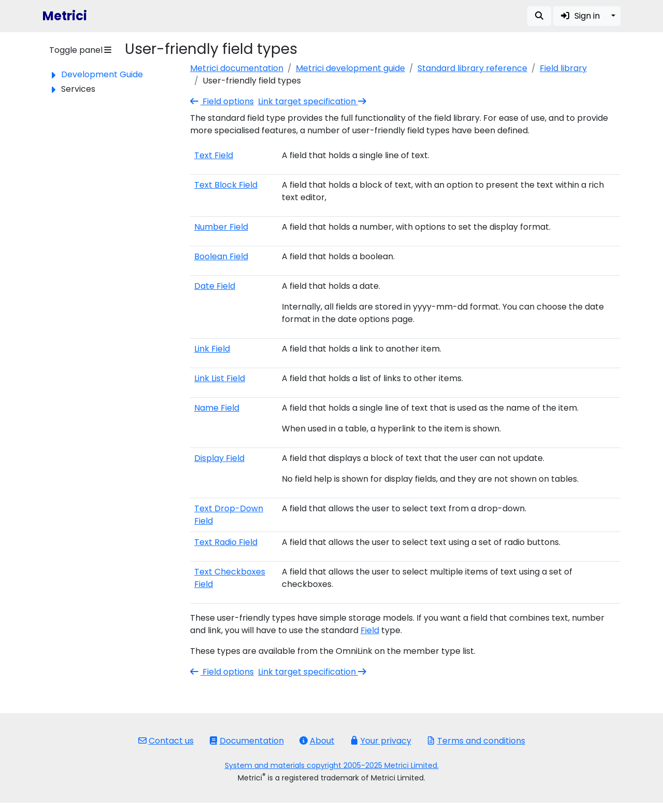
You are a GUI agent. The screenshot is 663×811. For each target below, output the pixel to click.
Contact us (166, 741)
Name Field (216, 408)
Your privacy (380, 741)
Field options (222, 101)
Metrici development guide (350, 68)
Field (370, 630)
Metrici (64, 15)
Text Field (213, 155)
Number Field (221, 227)
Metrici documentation (236, 68)
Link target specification (313, 101)
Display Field (219, 458)
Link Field (212, 349)
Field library (563, 68)
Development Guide (102, 74)
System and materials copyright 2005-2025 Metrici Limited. (332, 765)
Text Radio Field (225, 542)
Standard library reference (472, 68)
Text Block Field (225, 185)
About (317, 741)
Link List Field (219, 378)
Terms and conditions (476, 741)
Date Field (214, 286)
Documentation (246, 741)
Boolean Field (221, 256)
